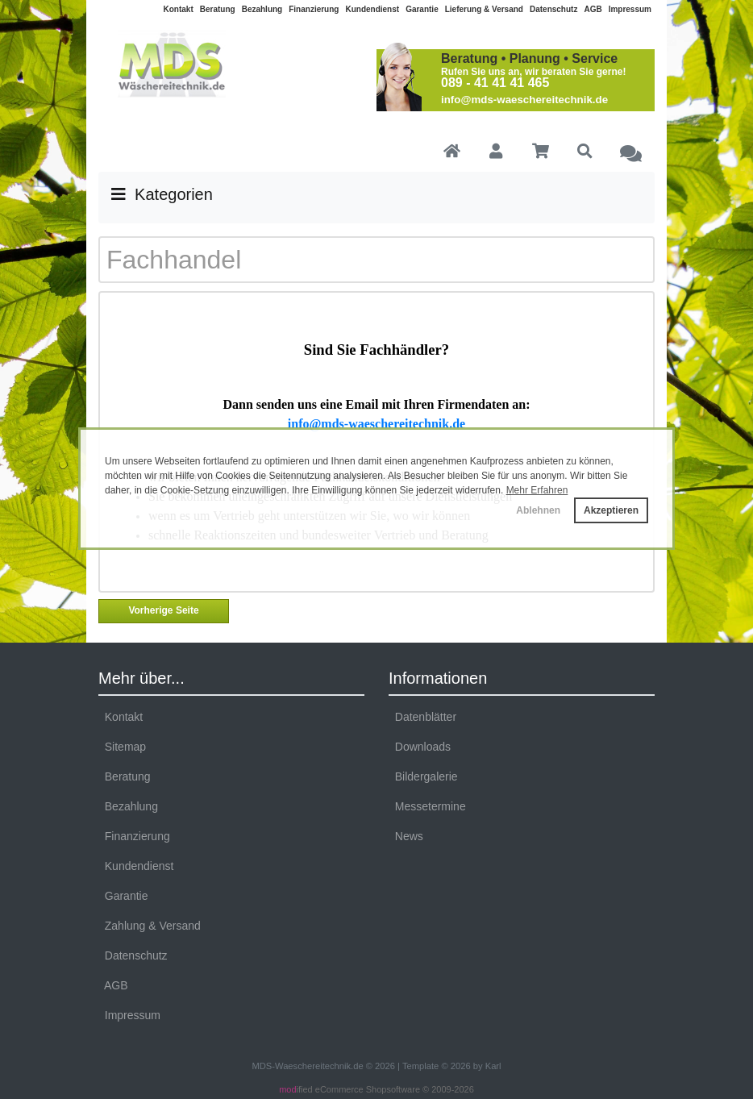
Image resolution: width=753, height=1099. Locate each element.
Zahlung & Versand (149, 925)
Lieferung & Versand (484, 9)
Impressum (630, 9)
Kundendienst (372, 9)
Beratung (217, 9)
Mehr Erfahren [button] (537, 490)
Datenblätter (422, 716)
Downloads (420, 746)
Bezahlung (262, 9)
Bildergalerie (423, 776)
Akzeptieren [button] (611, 510)
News (406, 836)
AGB (592, 9)
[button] (495, 152)
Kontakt (178, 9)
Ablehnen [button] (538, 510)
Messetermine (427, 806)
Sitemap (122, 746)
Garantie (422, 9)
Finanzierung (314, 9)
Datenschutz (553, 9)
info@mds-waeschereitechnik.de (524, 100)
